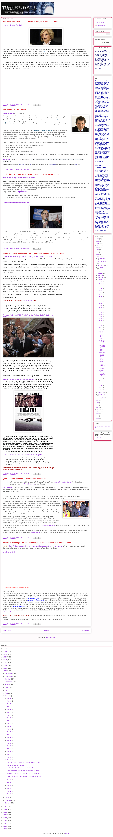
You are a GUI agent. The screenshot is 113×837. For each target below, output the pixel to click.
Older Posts (85, 631)
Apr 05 (101, 380)
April (6, 696)
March (7, 797)
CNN (30, 164)
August (7, 684)
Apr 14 (101, 314)
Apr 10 (101, 323)
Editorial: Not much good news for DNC (16, 202)
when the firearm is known (43, 131)
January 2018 (101, 398)
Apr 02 (101, 387)
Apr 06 (101, 378)
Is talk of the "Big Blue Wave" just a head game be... (102, 348)
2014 (97, 407)
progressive (76, 164)
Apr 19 (101, 305)
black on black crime (48, 525)
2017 (97, 400)
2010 (97, 416)
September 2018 (102, 267)
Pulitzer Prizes (21, 164)
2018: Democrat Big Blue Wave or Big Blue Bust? (19, 177)
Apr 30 (101, 281)
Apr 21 (101, 301)
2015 (97, 405)
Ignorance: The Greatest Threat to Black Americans (24, 479)
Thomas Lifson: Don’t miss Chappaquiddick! (18, 379)
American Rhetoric (9, 552)
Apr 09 (101, 325)
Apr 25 (101, 292)
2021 (97, 249)
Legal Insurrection (14, 615)
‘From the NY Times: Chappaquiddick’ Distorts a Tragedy (22, 455)
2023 (97, 245)
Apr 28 (101, 286)
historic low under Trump (62, 482)
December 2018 (102, 258)
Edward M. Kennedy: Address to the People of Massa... (102, 373)
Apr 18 (101, 307)
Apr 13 (101, 316)
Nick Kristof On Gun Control (14, 110)
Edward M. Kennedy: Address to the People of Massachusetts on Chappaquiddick (37, 543)
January (8, 803)
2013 (97, 409)
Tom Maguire (7, 159)
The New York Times (52, 164)
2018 (97, 256)
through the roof (29, 484)
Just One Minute (8, 113)
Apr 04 (101, 383)
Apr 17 (101, 310)
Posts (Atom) (50, 637)
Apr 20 (101, 303)
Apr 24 (101, 294)
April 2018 (100, 279)
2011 (97, 413)
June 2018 (100, 275)
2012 (97, 411)
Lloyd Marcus (7, 487)
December (8, 673)
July (6, 687)
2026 (97, 239)
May (6, 693)
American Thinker (99, 438)
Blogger (67, 833)
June (7, 690)
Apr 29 (101, 283)
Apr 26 (101, 290)
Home (46, 631)
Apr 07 (101, 329)
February (8, 800)
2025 (97, 241)
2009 (97, 418)
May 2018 (100, 277)
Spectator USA (23, 192)
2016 (97, 402)
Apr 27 (101, 288)
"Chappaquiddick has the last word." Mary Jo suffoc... (102, 356)
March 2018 (101, 392)
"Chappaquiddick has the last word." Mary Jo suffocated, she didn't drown (34, 253)
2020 (97, 252)
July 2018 (100, 273)
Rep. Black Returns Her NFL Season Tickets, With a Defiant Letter (30, 22)
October (8, 679)
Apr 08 (101, 327)
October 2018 (101, 265)
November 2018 (102, 261)
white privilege (35, 532)
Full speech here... (8, 612)
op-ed (44, 51)
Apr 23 (101, 296)
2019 (97, 254)
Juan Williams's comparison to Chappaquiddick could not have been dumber (35, 546)
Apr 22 (101, 299)
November (8, 676)
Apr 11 (101, 320)
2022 (97, 247)
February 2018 (101, 394)
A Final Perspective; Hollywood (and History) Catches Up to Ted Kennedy (28, 257)
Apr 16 (101, 312)
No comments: (25, 105)
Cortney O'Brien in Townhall (12, 25)
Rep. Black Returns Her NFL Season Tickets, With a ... (101, 335)
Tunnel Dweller (100, 22)
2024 (97, 243)
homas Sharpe (28, 300)
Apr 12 (101, 318)
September (9, 682)
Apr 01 (101, 389)
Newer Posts (7, 631)
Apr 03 (101, 385)
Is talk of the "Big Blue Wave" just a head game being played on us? (31, 174)
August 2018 (101, 271)
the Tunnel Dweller (101, 25)
